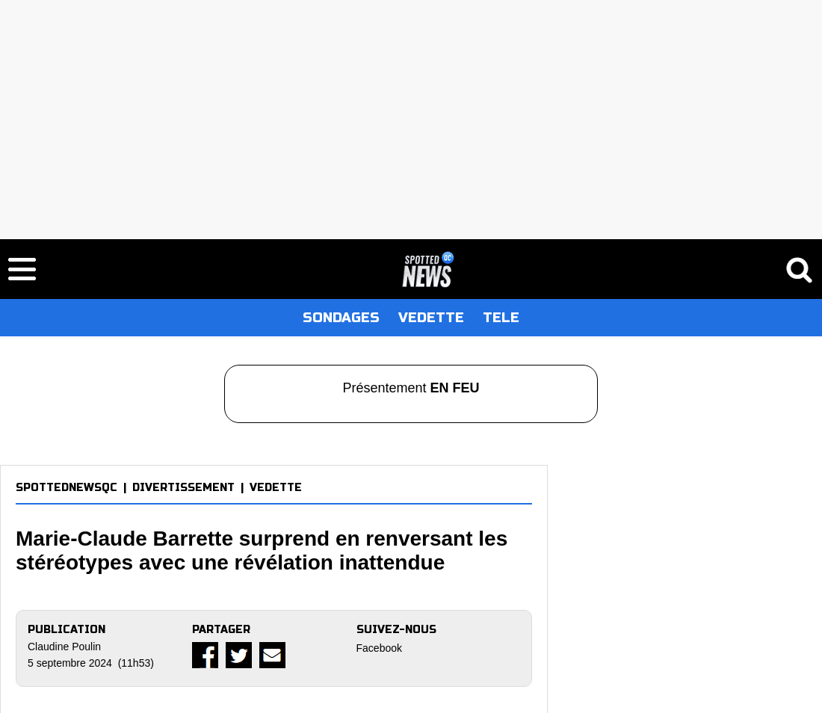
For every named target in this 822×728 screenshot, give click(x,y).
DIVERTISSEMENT (183, 487)
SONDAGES (341, 317)
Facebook (379, 648)
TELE (501, 317)
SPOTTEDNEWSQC (66, 487)
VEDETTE (431, 317)
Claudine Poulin (64, 647)
